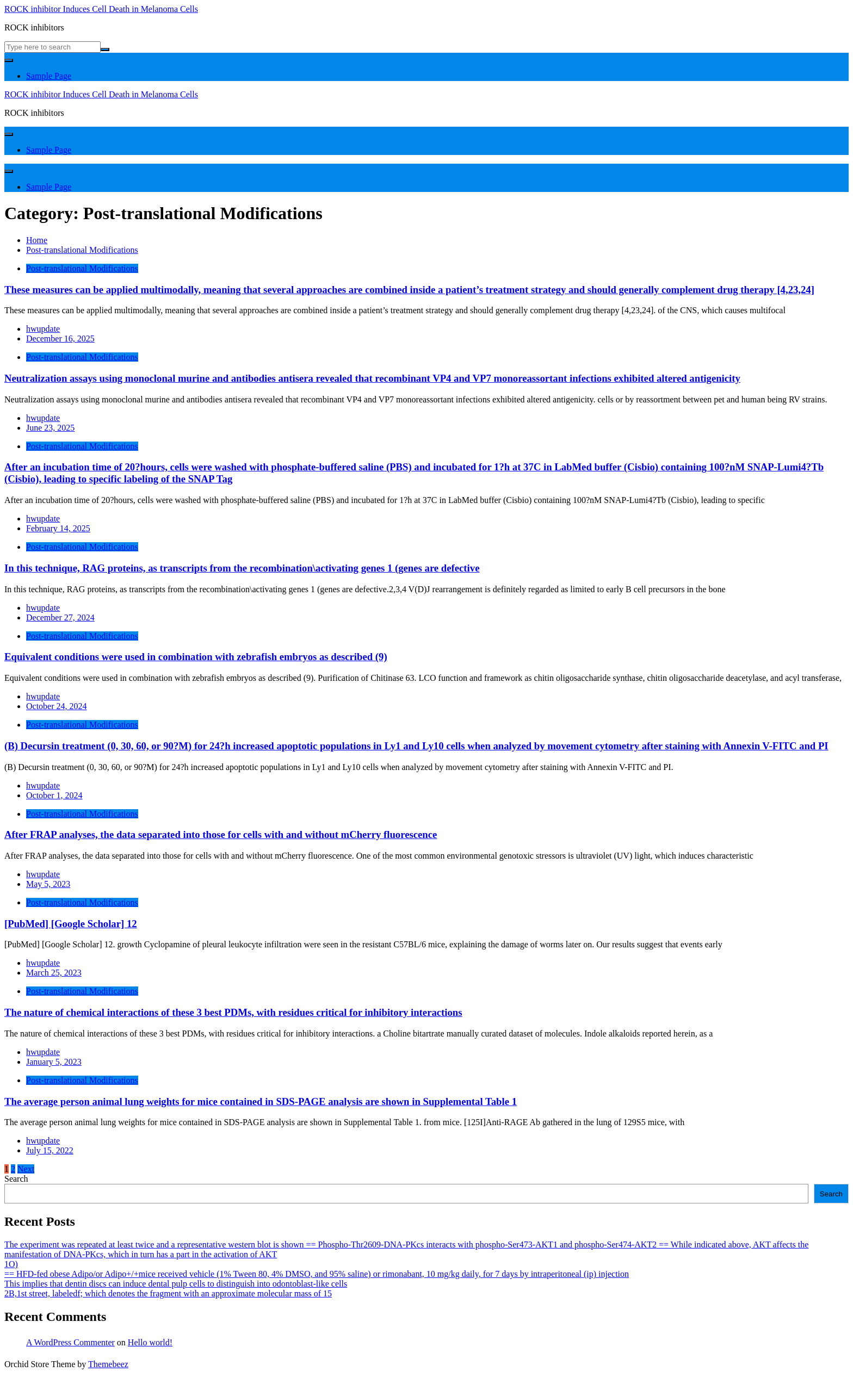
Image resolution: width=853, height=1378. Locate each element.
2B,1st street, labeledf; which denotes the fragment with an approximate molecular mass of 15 (168, 1293)
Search (16, 1178)
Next (25, 1169)
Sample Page (48, 75)
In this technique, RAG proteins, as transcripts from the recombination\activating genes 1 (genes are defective (241, 568)
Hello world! (150, 1342)
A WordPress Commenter (70, 1342)
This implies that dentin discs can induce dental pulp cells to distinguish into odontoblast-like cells (175, 1283)
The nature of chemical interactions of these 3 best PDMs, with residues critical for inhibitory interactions (233, 1012)
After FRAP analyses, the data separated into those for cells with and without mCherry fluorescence (220, 834)
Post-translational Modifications (82, 268)
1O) (11, 1264)
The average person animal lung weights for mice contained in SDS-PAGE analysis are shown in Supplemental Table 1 (260, 1101)
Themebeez (108, 1364)
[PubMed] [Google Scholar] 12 (70, 923)
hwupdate (43, 328)
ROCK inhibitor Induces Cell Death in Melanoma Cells (101, 9)
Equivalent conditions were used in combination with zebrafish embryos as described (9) (195, 656)
